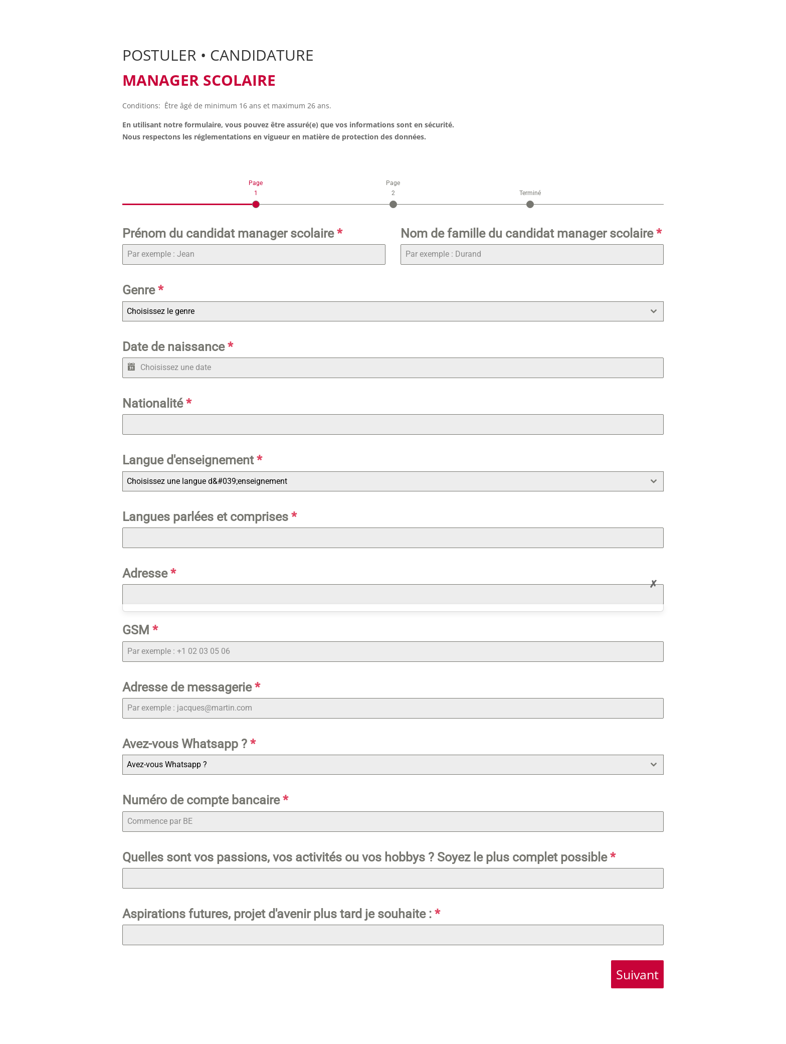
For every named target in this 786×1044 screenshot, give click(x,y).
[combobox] (393, 311)
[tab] (256, 193)
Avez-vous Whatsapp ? (189, 744)
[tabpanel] (393, 584)
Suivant (637, 974)
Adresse (149, 573)
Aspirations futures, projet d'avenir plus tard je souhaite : (281, 914)
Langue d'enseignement (192, 460)
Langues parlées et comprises (209, 516)
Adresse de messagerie (191, 687)
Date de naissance (177, 346)
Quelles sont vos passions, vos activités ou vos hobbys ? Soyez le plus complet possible (369, 857)
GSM (140, 630)
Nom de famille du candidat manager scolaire (531, 233)
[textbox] (383, 311)
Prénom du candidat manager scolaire (232, 233)
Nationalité (156, 403)
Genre (142, 290)
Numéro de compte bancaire (205, 800)
